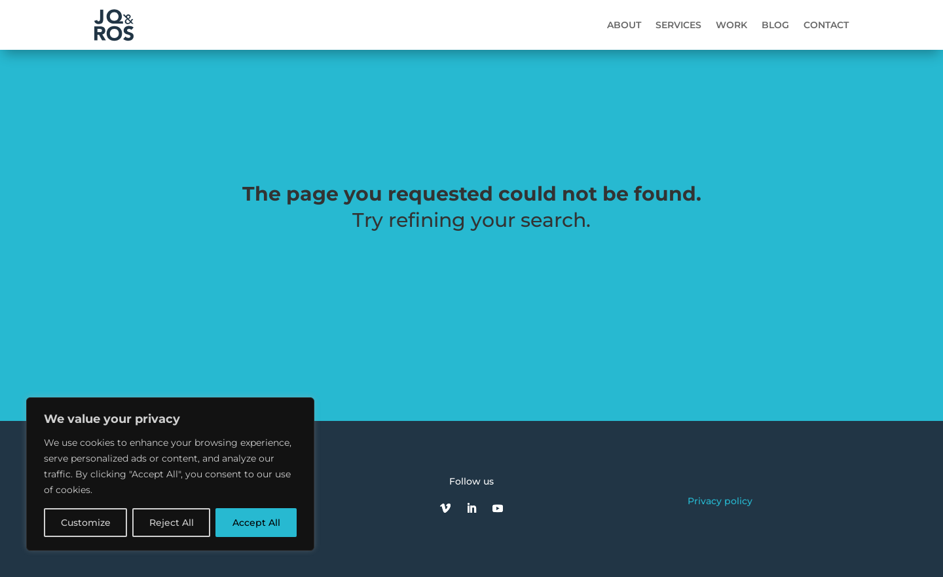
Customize (86, 522)
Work (731, 25)
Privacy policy (720, 501)
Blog (775, 25)
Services (678, 25)
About (624, 25)
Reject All (171, 522)
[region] (170, 474)
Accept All (256, 522)
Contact (826, 25)
